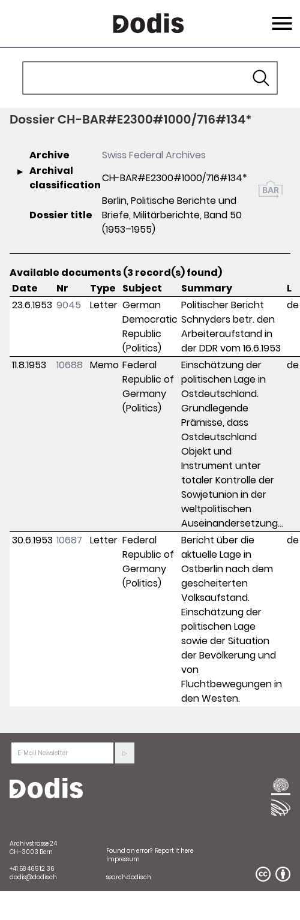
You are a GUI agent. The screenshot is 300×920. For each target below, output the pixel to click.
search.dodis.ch (128, 877)
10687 (69, 540)
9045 (68, 305)
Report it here (174, 850)
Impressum (123, 859)
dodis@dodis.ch (33, 877)
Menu (280, 16)
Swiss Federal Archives (154, 155)
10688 (69, 365)
